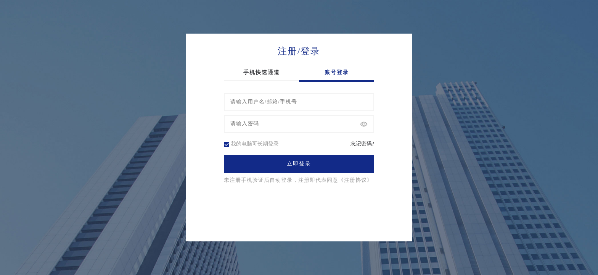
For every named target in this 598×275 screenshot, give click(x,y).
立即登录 (299, 164)
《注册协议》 (355, 180)
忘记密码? (362, 144)
